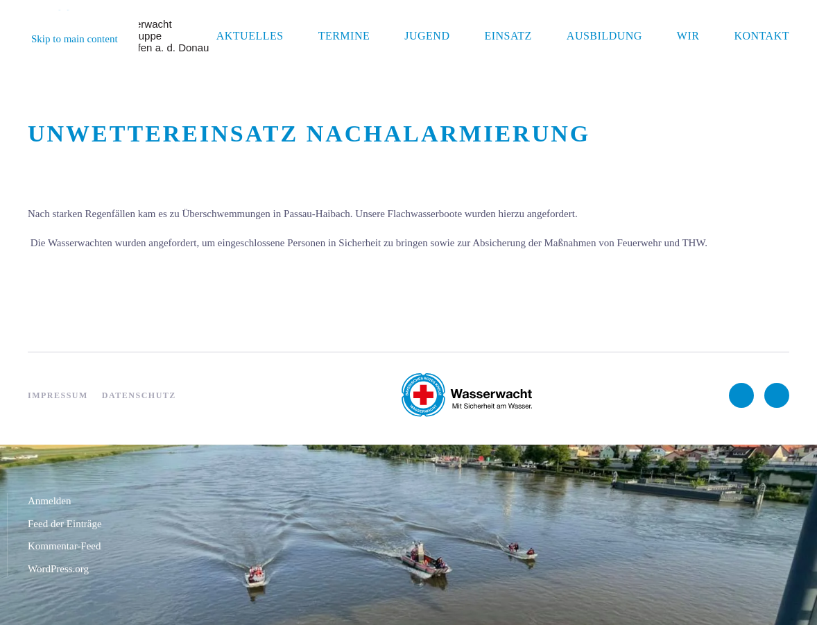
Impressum (58, 395)
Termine (344, 36)
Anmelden (49, 500)
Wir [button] (688, 36)
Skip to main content (74, 38)
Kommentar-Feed (64, 545)
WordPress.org (58, 568)
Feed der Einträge (65, 523)
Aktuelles (250, 36)
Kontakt (761, 36)
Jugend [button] (426, 36)
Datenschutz (139, 395)
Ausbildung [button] (604, 36)
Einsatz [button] (507, 36)
